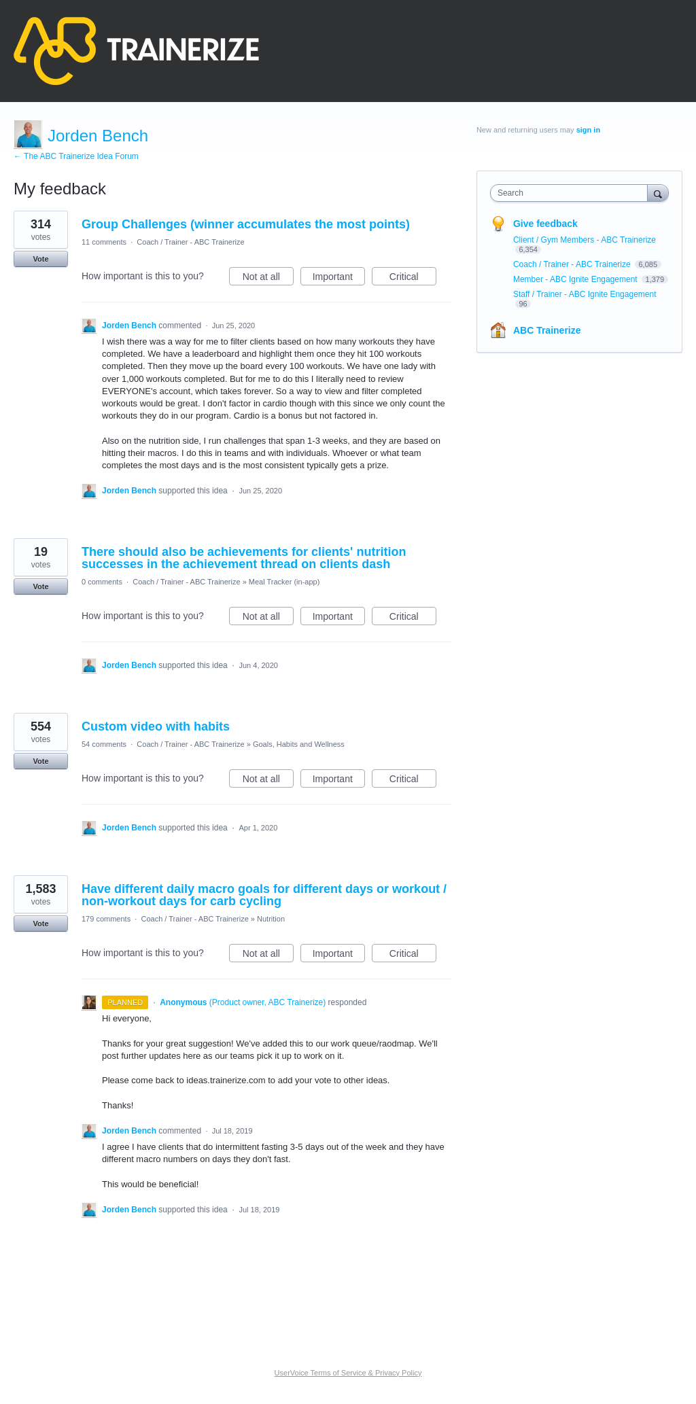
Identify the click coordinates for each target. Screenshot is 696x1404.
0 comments (102, 582)
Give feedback (545, 223)
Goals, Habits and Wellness (299, 744)
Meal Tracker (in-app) (284, 582)
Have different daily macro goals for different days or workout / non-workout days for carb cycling (264, 895)
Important (339, 278)
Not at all (268, 278)
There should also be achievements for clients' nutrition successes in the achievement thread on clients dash (244, 558)
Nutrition (271, 919)
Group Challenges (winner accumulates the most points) (246, 224)
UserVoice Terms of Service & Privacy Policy (348, 1373)
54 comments (104, 744)
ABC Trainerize (547, 330)
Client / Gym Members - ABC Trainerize (584, 240)
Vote (40, 259)
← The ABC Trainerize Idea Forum (76, 156)
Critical (412, 278)
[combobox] (572, 193)
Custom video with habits (156, 726)
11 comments (104, 242)
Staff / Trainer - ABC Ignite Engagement (585, 294)
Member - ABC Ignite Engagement (576, 279)
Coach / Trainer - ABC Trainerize (190, 242)
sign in (588, 130)
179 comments (106, 919)
